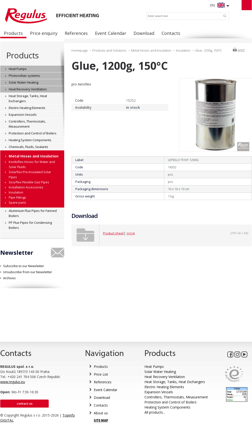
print (241, 50)
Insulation (183, 50)
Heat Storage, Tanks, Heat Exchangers (174, 381)
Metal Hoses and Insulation (151, 50)
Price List (101, 374)
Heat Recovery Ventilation (164, 376)
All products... (154, 412)
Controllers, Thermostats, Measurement (176, 397)
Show (130, 233)
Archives (9, 278)
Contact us (24, 403)
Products (22, 55)
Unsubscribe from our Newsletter (27, 272)
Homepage (79, 50)
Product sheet (113, 233)
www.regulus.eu (12, 381)
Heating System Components (167, 407)
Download (102, 397)
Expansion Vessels (158, 392)
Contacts (101, 405)
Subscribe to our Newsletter (23, 266)
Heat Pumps (154, 366)
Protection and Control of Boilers (170, 402)
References (102, 382)
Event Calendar (105, 389)
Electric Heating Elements (164, 387)
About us (101, 413)
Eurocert (234, 374)
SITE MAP (101, 421)
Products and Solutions (109, 50)
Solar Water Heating (160, 371)
